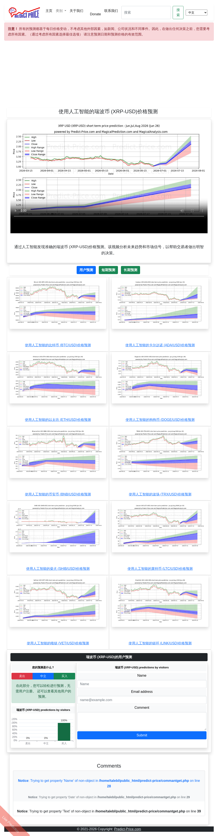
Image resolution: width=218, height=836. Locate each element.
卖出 (22, 676)
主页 (49, 11)
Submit (141, 735)
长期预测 (130, 270)
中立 (43, 676)
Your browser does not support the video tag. (109, 172)
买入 (64, 676)
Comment (142, 707)
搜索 (178, 12)
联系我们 (111, 11)
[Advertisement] (109, 76)
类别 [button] (59, 11)
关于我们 (76, 11)
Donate (95, 14)
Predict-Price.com (127, 829)
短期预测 (108, 270)
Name (141, 675)
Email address (142, 691)
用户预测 (86, 270)
